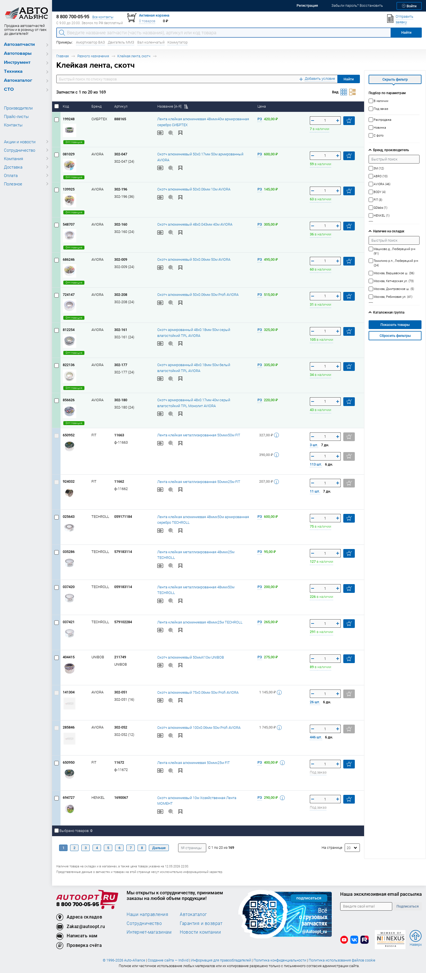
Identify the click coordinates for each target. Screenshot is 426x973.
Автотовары (18, 53)
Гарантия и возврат (201, 923)
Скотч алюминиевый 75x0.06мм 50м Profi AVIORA (198, 692)
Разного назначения (93, 56)
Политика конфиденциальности (280, 960)
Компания (13, 158)
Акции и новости (19, 141)
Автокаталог (18, 80)
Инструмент (17, 62)
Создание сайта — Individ (168, 960)
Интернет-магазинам (149, 932)
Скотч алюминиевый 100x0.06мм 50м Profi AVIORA (199, 727)
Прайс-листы (16, 116)
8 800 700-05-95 (77, 904)
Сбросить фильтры (395, 335)
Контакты (13, 125)
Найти (349, 79)
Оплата (11, 175)
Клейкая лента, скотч (133, 56)
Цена (262, 106)
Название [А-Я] (172, 106)
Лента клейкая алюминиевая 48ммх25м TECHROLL (200, 622)
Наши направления (147, 914)
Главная (62, 56)
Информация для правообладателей (221, 960)
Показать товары (395, 324)
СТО (9, 89)
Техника (13, 71)
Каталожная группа (388, 312)
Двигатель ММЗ (121, 42)
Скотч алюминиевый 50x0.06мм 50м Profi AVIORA (198, 294)
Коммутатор (177, 42)
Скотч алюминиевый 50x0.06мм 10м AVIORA (193, 189)
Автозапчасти (19, 44)
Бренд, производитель (391, 150)
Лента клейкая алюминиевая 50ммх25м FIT (193, 762)
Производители (18, 108)
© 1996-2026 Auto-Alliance (124, 960)
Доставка (13, 167)
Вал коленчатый (151, 42)
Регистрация (307, 5)
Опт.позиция (74, 142)
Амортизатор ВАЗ (90, 42)
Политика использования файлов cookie (342, 960)
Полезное (13, 184)
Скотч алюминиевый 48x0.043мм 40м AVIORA (194, 224)
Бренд (96, 106)
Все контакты (102, 17)
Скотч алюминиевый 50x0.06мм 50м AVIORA (193, 259)
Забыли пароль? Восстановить (357, 5)
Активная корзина (154, 15)
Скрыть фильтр (395, 79)
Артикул (121, 106)
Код (66, 106)
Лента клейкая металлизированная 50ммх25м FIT (198, 481)
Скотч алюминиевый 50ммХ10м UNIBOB (190, 657)
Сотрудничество (19, 150)
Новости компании (200, 932)
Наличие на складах (388, 231)
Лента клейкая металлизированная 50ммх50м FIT (198, 435)
